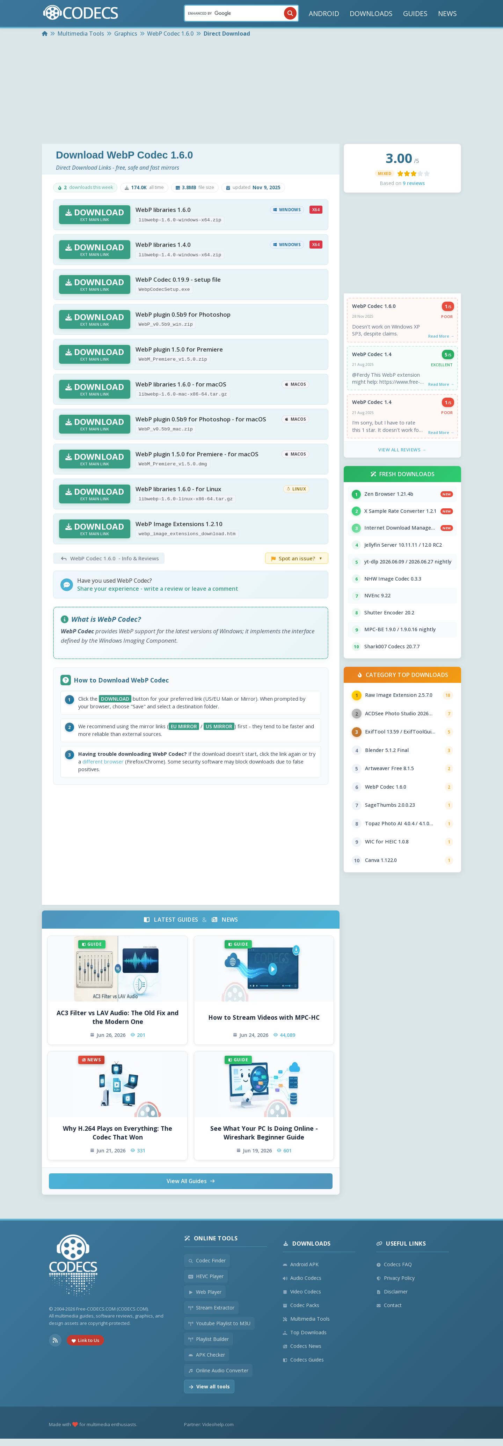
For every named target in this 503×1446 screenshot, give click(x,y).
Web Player (204, 1299)
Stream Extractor (211, 1315)
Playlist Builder (208, 1346)
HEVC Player (206, 1283)
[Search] (241, 13)
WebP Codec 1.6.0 (374, 306)
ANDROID (324, 13)
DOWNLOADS (371, 13)
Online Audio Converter (218, 1377)
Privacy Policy (395, 1285)
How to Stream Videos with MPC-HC (264, 1024)
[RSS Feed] (55, 1347)
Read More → (440, 336)
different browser (137, 767)
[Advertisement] (251, 91)
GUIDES (415, 13)
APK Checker (206, 1362)
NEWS (447, 13)
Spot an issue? (296, 558)
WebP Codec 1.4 (372, 356)
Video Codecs (302, 1299)
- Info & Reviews (109, 558)
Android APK (301, 1271)
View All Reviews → (402, 453)
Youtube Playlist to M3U (219, 1330)
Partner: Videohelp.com (209, 1432)
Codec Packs (301, 1312)
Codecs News (302, 1353)
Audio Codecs (302, 1285)
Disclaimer (392, 1299)
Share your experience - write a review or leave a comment (157, 588)
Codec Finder (207, 1267)
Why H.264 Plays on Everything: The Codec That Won (117, 1139)
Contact (389, 1312)
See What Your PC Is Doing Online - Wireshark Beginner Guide (264, 1139)
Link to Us (85, 1347)
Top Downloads (305, 1339)
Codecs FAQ (394, 1271)
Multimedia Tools (306, 1326)
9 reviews (414, 183)
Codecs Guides (303, 1367)
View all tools (209, 1393)
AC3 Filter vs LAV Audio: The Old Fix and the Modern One (117, 1024)
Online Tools (211, 1245)
